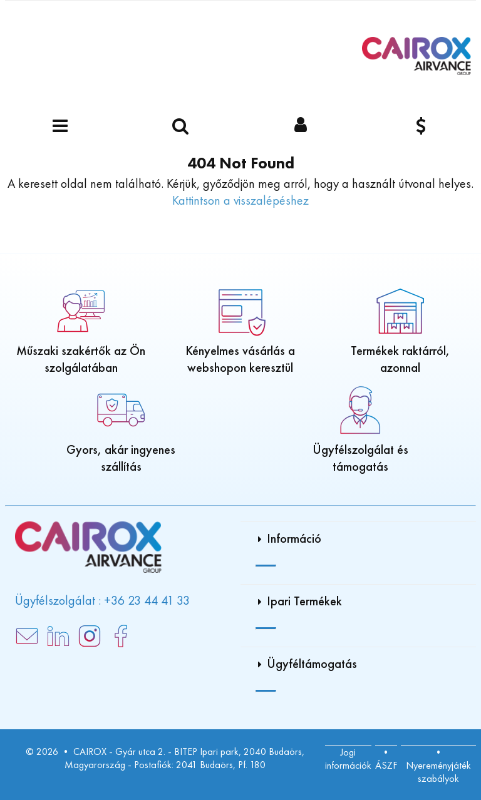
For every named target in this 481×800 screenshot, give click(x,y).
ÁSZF (386, 765)
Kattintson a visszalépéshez (240, 200)
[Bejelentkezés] (300, 126)
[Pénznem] (421, 126)
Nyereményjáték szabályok (438, 772)
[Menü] (60, 126)
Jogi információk (348, 759)
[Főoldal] (416, 56)
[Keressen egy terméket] (180, 126)
